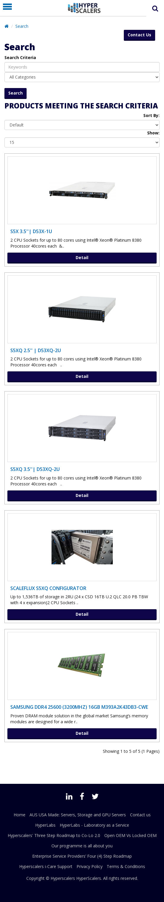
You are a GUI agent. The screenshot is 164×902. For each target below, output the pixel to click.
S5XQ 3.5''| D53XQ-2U (35, 469)
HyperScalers (88, 878)
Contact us (140, 815)
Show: (153, 133)
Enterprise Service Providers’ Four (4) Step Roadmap (82, 856)
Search (21, 26)
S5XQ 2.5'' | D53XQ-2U (35, 350)
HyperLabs (45, 825)
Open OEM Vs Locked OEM (130, 835)
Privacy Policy (90, 866)
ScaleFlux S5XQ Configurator (48, 588)
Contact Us (139, 35)
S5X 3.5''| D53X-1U (31, 231)
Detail (82, 257)
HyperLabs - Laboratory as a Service (94, 825)
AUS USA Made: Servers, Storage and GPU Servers (78, 815)
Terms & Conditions (126, 866)
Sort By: (151, 115)
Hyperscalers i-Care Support (45, 866)
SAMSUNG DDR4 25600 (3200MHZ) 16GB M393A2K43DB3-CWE (79, 707)
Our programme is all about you (82, 846)
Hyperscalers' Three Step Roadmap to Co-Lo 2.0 (54, 835)
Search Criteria (20, 57)
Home (19, 815)
